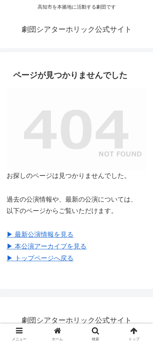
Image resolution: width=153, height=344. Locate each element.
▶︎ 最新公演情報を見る (40, 234)
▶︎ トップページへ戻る (40, 258)
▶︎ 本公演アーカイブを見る (46, 246)
